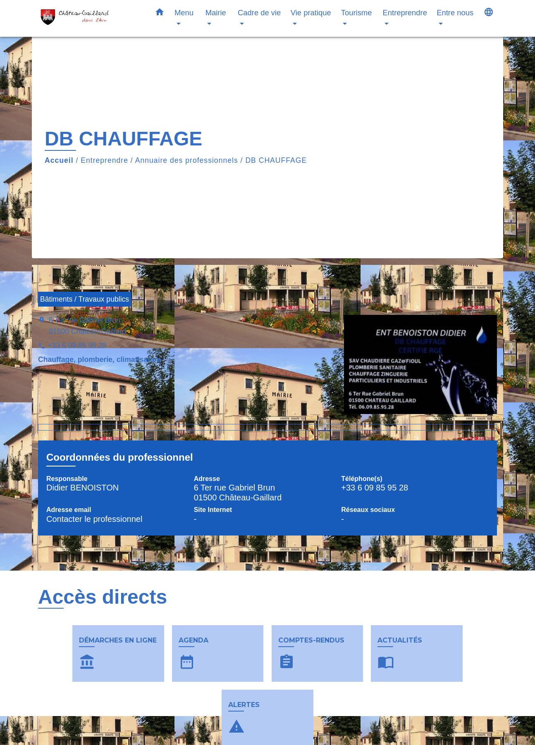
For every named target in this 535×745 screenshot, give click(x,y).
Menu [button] (183, 12)
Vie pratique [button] (311, 12)
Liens (374, 733)
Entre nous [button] (455, 12)
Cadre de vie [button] (259, 12)
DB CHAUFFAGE (276, 160)
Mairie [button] (215, 12)
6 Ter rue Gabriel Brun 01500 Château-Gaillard (87, 325)
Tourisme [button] (356, 12)
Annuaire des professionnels (186, 160)
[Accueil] (89, 18)
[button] (159, 14)
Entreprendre (104, 160)
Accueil (59, 160)
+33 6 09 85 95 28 (77, 345)
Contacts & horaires (101, 733)
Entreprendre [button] (405, 12)
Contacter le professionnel (94, 519)
